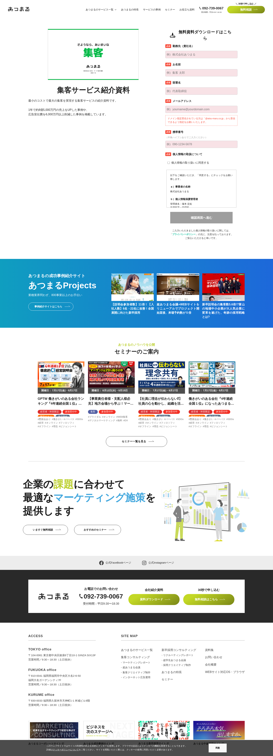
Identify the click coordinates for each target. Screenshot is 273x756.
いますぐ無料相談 (43, 529)
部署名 (177, 82)
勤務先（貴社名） (183, 46)
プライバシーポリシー (184, 234)
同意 (217, 748)
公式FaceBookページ (115, 563)
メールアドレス (182, 101)
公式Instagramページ (158, 563)
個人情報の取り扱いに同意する (190, 162)
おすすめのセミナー (95, 529)
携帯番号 (178, 132)
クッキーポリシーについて (66, 749)
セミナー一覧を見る (134, 441)
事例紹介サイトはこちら (48, 306)
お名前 (177, 64)
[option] (61, 394)
